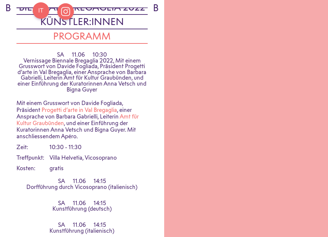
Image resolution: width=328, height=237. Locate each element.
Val (88, 113)
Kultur (23, 126)
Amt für (129, 120)
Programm (82, 40)
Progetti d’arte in (63, 113)
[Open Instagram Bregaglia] (65, 11)
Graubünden (47, 126)
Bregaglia (104, 113)
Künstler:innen (82, 25)
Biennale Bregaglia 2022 (82, 11)
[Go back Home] (41, 10)
